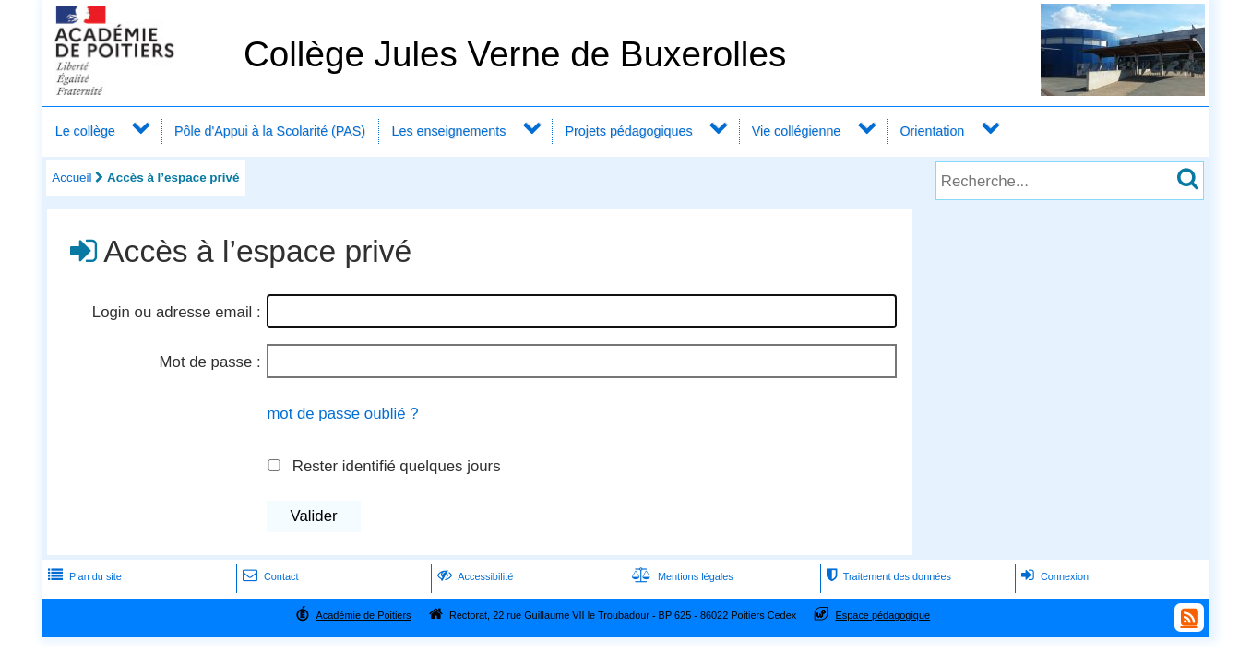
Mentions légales (680, 576)
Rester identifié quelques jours (396, 466)
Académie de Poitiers (363, 615)
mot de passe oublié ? (342, 413)
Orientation (932, 131)
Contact (269, 576)
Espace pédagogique (883, 615)
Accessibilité (474, 576)
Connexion (1053, 576)
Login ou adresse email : (176, 312)
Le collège (85, 131)
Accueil (71, 177)
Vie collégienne (796, 131)
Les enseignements (449, 131)
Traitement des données (887, 576)
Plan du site (83, 576)
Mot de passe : (210, 362)
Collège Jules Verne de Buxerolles (515, 54)
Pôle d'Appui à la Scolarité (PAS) (269, 131)
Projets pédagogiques (629, 131)
